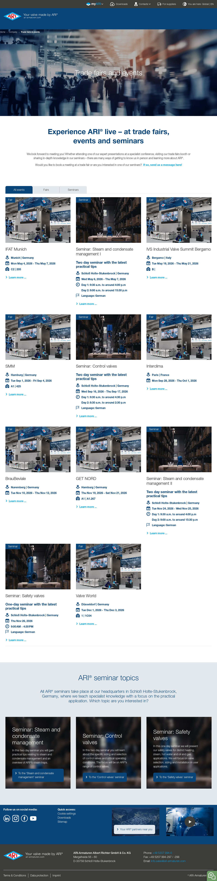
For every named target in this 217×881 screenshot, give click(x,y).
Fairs (46, 190)
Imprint (57, 875)
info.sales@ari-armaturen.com (168, 861)
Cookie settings (67, 814)
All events (19, 190)
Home (2, 32)
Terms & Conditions (14, 875)
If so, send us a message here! (162, 165)
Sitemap (62, 822)
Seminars (73, 190)
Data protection (39, 875)
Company (13, 32)
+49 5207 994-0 (162, 853)
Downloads (64, 818)
